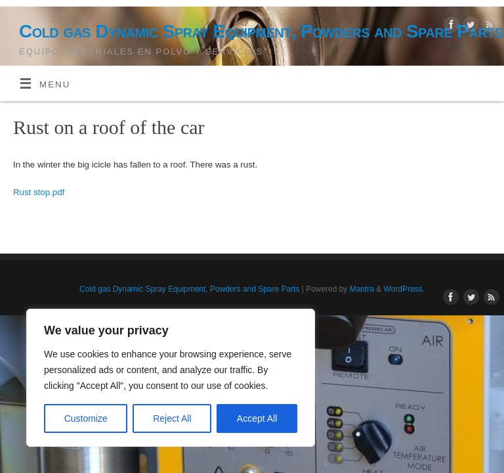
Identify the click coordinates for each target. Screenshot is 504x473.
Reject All (172, 418)
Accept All (257, 418)
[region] (170, 378)
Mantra (362, 289)
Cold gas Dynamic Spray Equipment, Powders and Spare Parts (261, 31)
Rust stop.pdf (38, 192)
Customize (86, 418)
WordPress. (404, 289)
